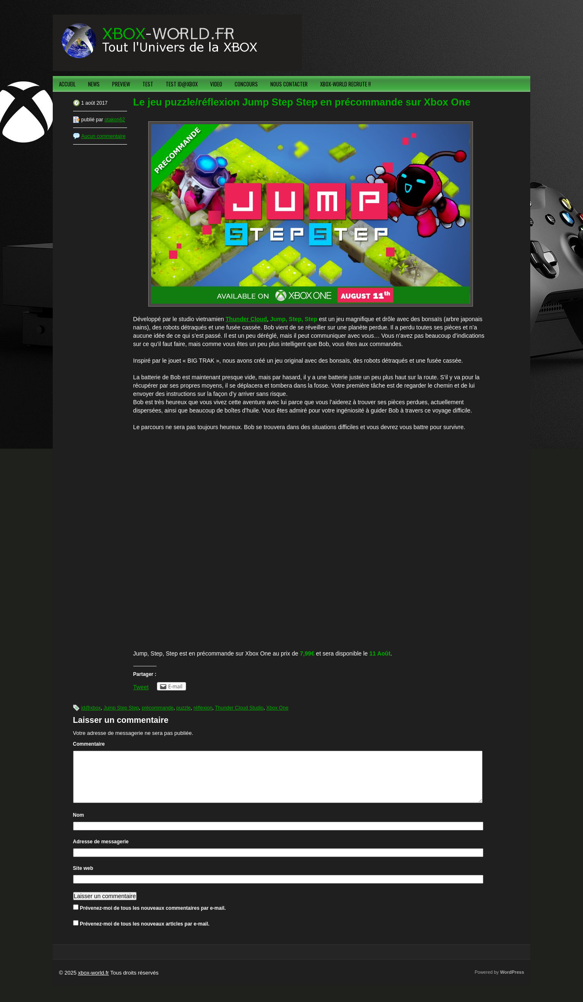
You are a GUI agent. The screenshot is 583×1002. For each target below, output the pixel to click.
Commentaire (89, 744)
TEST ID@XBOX (182, 84)
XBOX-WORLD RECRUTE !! (345, 84)
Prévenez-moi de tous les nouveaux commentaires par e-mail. (152, 918)
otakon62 (115, 120)
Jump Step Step (121, 708)
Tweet (141, 687)
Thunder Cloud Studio (239, 708)
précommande (158, 708)
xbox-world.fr (93, 983)
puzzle (183, 708)
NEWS (94, 84)
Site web (83, 878)
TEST (147, 84)
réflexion (203, 708)
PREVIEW (121, 84)
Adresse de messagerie (101, 852)
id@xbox (91, 708)
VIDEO (216, 84)
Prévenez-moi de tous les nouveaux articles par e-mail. (144, 934)
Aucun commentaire (103, 136)
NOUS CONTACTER (289, 84)
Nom (78, 825)
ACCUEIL (67, 84)
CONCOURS (246, 84)
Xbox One (277, 708)
